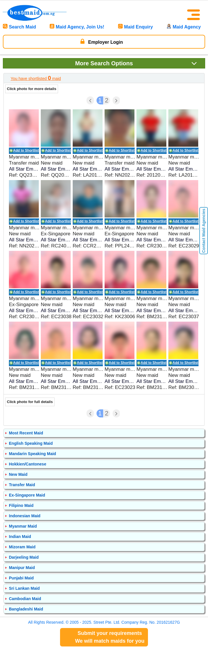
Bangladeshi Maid (26, 609)
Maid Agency (184, 26)
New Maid (18, 474)
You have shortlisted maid (36, 78)
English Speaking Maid (31, 443)
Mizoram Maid (22, 547)
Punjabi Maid (21, 578)
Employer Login (101, 41)
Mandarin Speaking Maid (32, 453)
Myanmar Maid (23, 526)
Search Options (136, 63)
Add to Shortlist (26, 150)
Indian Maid (20, 536)
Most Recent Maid (26, 433)
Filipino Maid (21, 505)
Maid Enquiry (135, 26)
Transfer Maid (22, 484)
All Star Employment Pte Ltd (24, 169)
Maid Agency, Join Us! (77, 26)
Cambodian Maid (25, 598)
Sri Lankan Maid (24, 588)
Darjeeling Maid (23, 557)
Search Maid (19, 26)
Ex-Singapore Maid (27, 495)
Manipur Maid (22, 567)
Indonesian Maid (25, 516)
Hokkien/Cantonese (27, 464)
